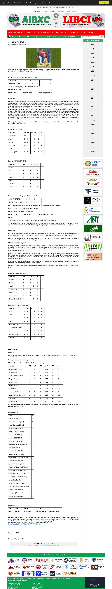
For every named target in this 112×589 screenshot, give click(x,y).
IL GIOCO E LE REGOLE (32, 33)
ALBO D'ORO (63, 36)
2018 (92, 80)
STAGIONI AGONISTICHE (50, 33)
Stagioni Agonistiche (38, 578)
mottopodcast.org (45, 519)
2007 (92, 129)
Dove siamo (60, 578)
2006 (92, 134)
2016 (92, 89)
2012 (92, 107)
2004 (92, 143)
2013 (92, 102)
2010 (92, 116)
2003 (92, 147)
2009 (92, 120)
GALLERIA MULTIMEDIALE (37, 36)
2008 (92, 125)
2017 (92, 85)
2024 (92, 53)
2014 (92, 98)
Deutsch (62, 11)
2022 (92, 62)
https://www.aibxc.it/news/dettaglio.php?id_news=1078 (43, 545)
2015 (92, 93)
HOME (10, 33)
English (38, 11)
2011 (92, 111)
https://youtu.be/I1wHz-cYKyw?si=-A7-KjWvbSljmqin (24, 524)
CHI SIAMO (18, 33)
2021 (92, 67)
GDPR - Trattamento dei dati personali (18, 580)
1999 (92, 152)
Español (54, 11)
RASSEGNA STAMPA (68, 33)
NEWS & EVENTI (72, 36)
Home (9, 578)
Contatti (68, 578)
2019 (92, 76)
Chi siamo (15, 578)
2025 (92, 49)
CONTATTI (91, 33)
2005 (92, 138)
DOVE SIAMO (81, 33)
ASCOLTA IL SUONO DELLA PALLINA (20, 36)
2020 (92, 71)
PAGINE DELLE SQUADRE (51, 36)
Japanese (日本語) (73, 11)
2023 (92, 58)
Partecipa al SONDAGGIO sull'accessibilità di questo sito (56, 7)
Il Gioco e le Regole (25, 578)
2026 (92, 44)
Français (46, 11)
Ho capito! (104, 3)
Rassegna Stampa (51, 578)
